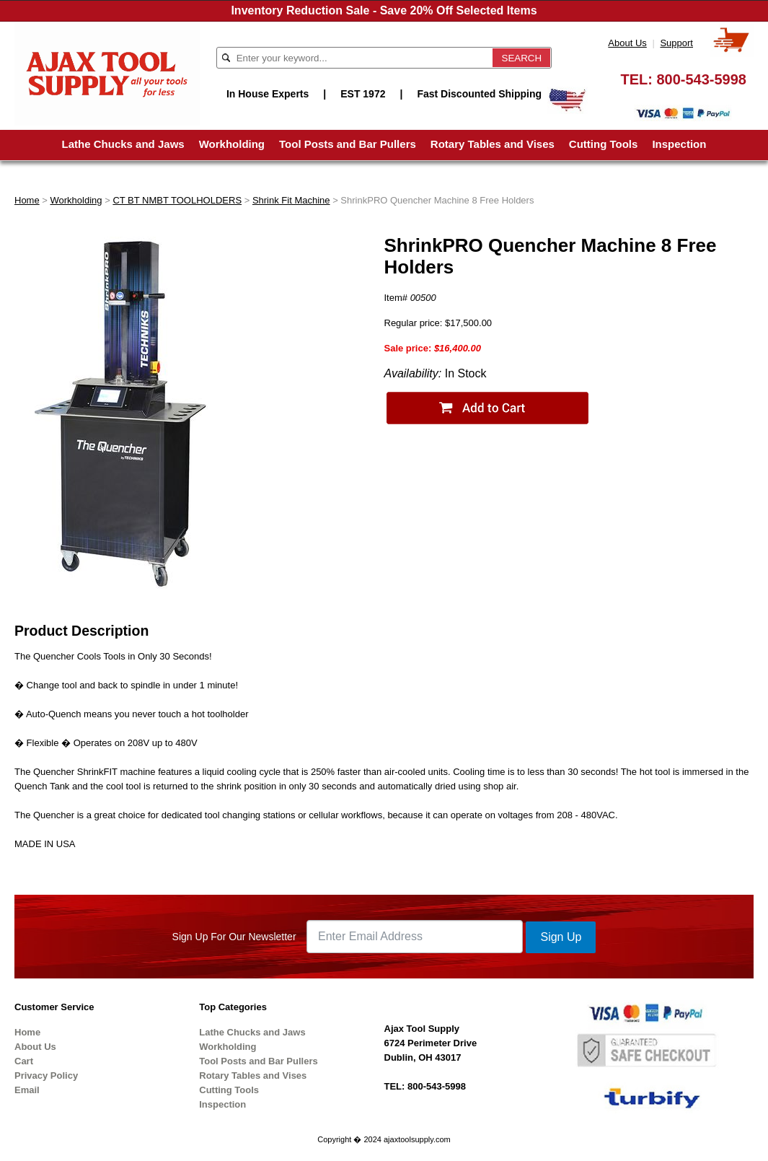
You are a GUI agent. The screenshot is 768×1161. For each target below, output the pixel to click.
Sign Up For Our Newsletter (234, 937)
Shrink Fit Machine (291, 200)
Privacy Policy (46, 1075)
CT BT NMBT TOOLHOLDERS (177, 200)
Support (676, 43)
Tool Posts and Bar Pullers (347, 144)
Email (27, 1090)
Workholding (232, 144)
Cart (23, 1061)
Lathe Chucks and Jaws (123, 144)
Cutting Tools (603, 144)
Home (27, 200)
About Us (627, 43)
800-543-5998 (701, 79)
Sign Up (560, 937)
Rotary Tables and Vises (493, 144)
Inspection (679, 144)
